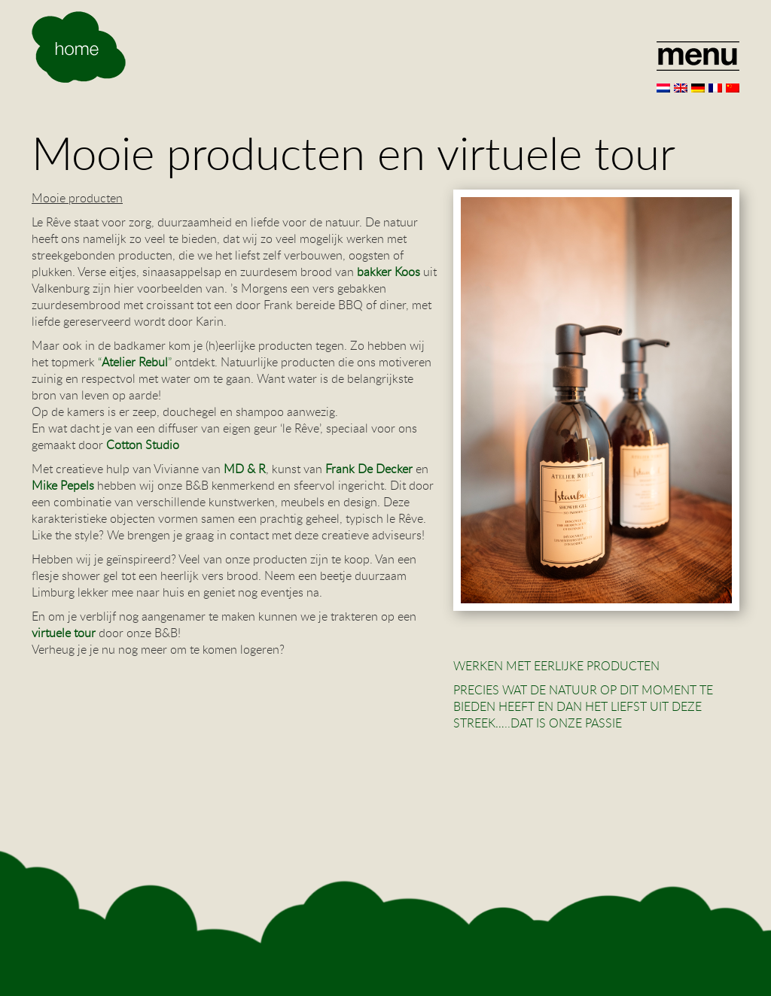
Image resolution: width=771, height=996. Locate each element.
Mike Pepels (63, 485)
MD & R (245, 468)
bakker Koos (387, 271)
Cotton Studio (142, 444)
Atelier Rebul (135, 362)
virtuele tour (64, 632)
